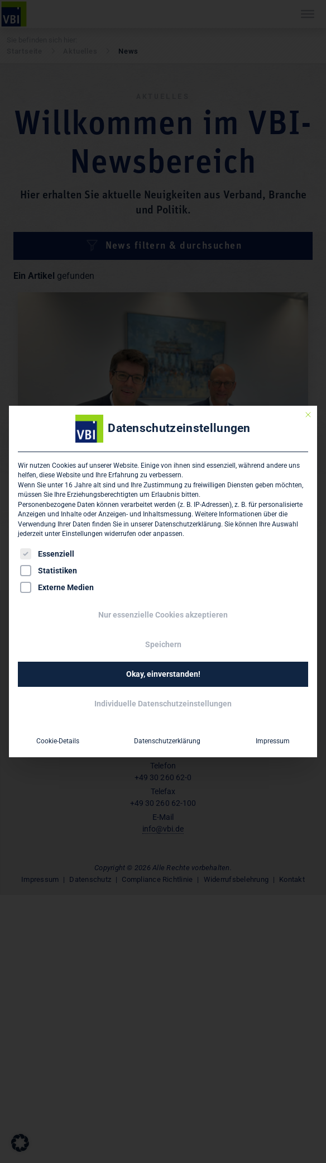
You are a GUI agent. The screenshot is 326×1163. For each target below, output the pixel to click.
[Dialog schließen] (308, 415)
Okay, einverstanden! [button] (163, 674)
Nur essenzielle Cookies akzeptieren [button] (163, 614)
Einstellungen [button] (82, 534)
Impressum (273, 741)
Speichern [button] (163, 644)
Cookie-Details (57, 741)
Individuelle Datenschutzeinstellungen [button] (163, 703)
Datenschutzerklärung (188, 524)
